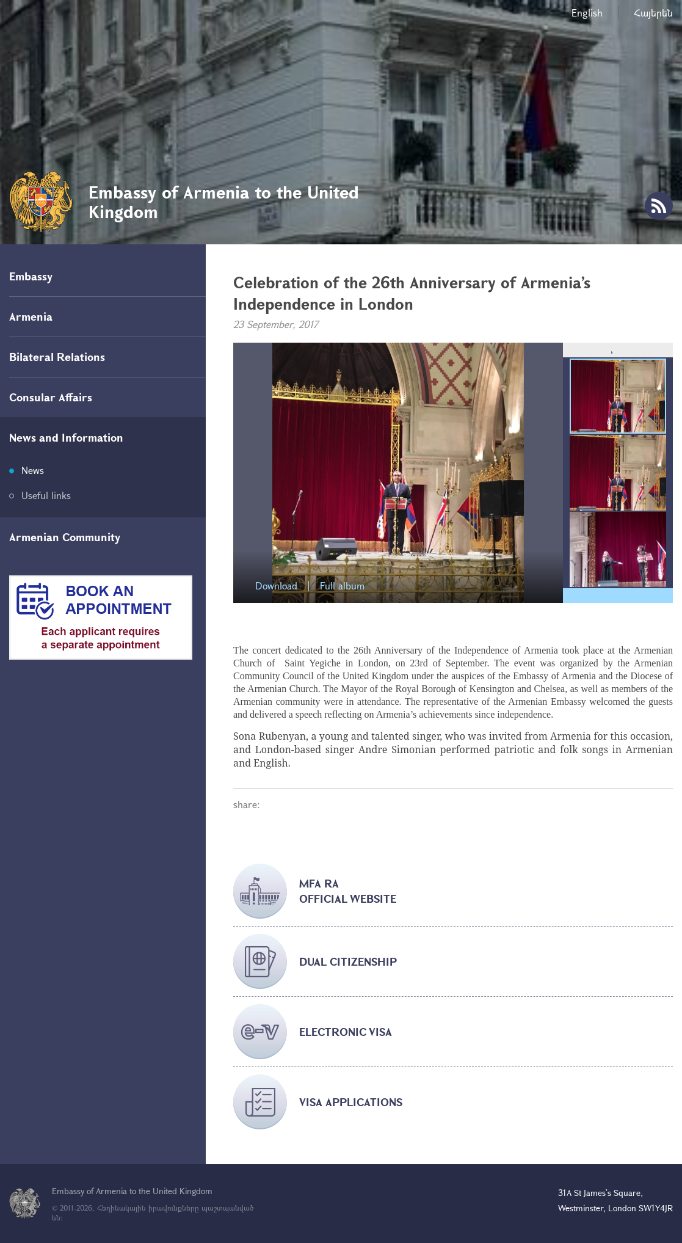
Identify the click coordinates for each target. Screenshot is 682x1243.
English (587, 12)
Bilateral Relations (57, 356)
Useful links (46, 495)
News (32, 470)
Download (276, 586)
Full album (342, 586)
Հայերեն (653, 12)
